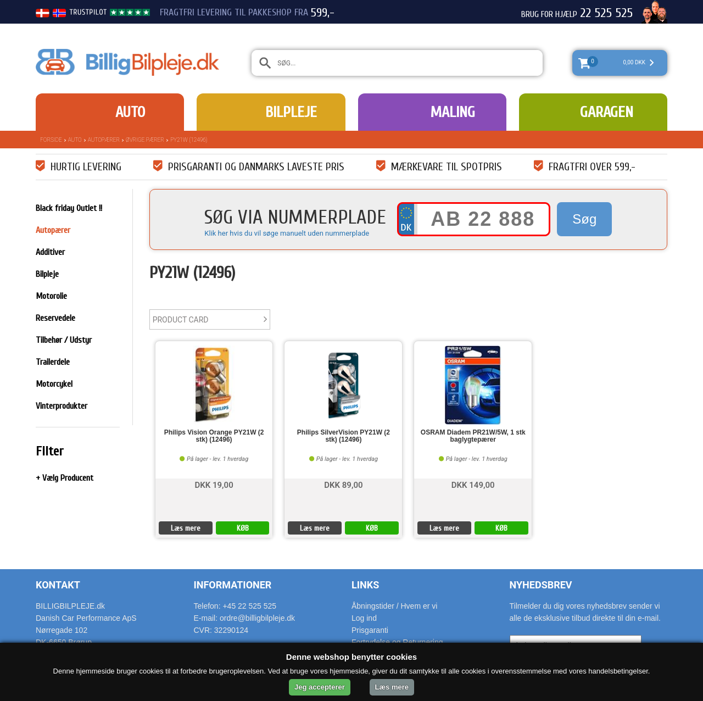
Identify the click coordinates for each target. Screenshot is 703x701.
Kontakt (58, 585)
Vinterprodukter (61, 406)
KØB (243, 528)
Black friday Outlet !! (69, 208)
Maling (452, 112)
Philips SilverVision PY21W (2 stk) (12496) (343, 436)
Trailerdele (53, 362)
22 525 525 (606, 13)
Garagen (606, 112)
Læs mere (185, 528)
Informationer (233, 585)
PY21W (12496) (189, 140)
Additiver (50, 252)
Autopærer (104, 140)
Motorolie (51, 296)
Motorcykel (54, 384)
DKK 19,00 (213, 484)
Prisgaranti (370, 630)
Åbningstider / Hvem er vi (394, 606)
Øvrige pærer (145, 140)
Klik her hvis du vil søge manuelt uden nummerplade (286, 233)
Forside (51, 140)
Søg (584, 219)
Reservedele (55, 318)
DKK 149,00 (473, 484)
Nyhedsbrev (541, 585)
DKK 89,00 (343, 484)
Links (365, 585)
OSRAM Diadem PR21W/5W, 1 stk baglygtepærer (473, 436)
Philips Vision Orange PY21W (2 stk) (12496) (214, 436)
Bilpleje (291, 112)
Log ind (364, 618)
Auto (130, 112)
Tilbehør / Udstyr (64, 340)
